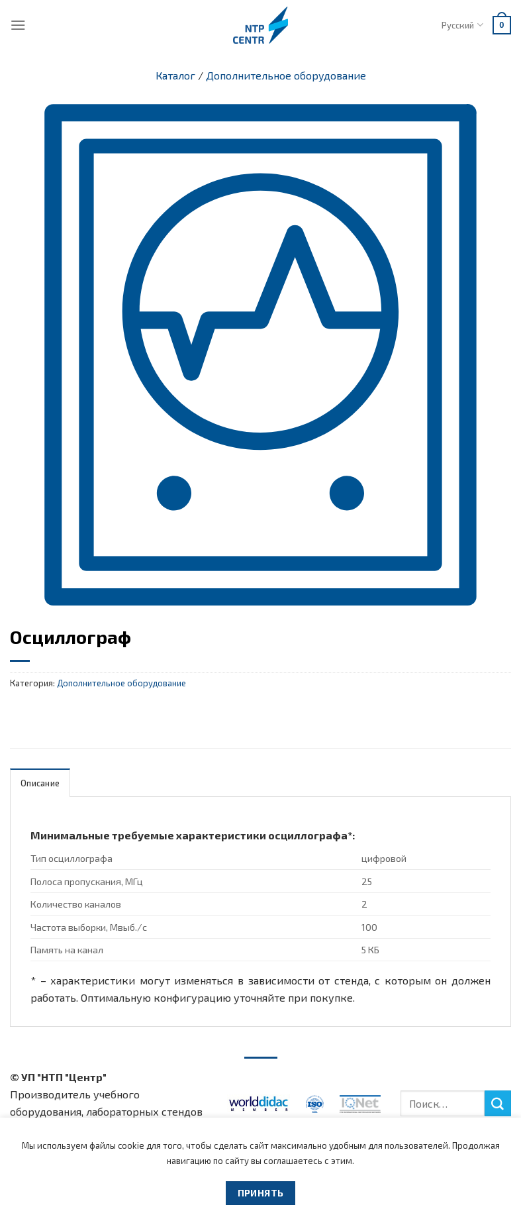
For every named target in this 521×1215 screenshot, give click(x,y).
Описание (40, 783)
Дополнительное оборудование (286, 75)
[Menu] (18, 25)
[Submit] (498, 1103)
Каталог (175, 75)
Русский (462, 25)
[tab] (40, 782)
